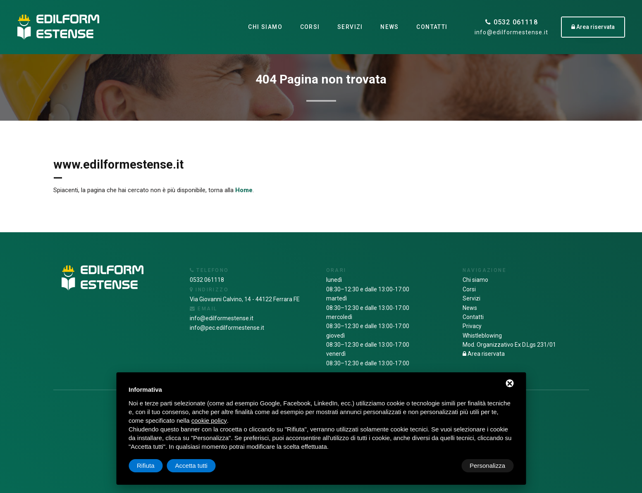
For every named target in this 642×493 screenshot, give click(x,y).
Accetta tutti (489, 465)
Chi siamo (265, 27)
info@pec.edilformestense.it (227, 327)
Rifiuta (443, 465)
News (389, 27)
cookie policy (209, 420)
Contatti (431, 27)
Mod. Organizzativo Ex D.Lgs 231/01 (509, 344)
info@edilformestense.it (511, 32)
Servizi (350, 27)
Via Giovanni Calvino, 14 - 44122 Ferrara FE (245, 299)
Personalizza (154, 465)
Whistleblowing (482, 335)
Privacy (472, 326)
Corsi (310, 27)
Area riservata (484, 353)
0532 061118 (511, 22)
